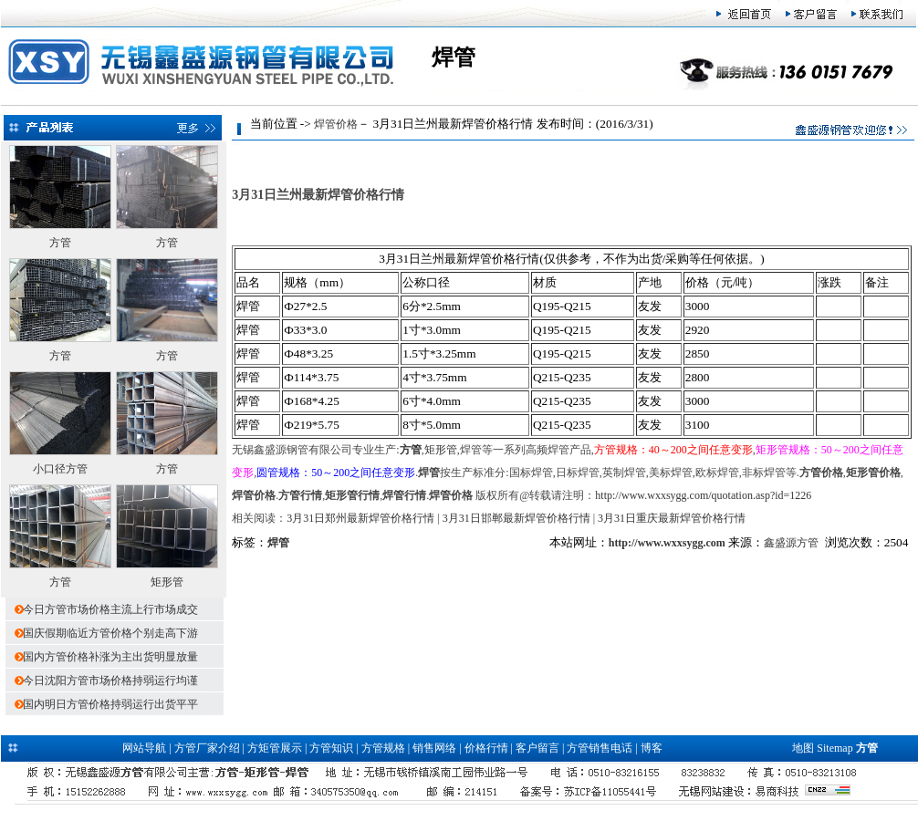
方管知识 (331, 748)
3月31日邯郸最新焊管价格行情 (516, 518)
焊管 (278, 542)
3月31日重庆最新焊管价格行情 (672, 518)
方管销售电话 (599, 748)
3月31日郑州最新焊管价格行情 (360, 518)
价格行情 (486, 748)
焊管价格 (336, 124)
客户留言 (537, 748)
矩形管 (167, 582)
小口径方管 (60, 468)
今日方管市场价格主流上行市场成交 (110, 609)
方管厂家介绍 (207, 748)
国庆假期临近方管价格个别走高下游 (110, 633)
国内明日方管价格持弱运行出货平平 (110, 704)
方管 (60, 242)
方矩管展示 (274, 748)
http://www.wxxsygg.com (667, 542)
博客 (651, 748)
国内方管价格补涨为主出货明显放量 (110, 656)
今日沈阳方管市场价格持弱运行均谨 (110, 680)
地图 (803, 748)
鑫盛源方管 (791, 542)
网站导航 (144, 748)
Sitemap (834, 748)
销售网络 (434, 748)
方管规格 (383, 748)
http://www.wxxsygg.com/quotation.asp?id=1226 (703, 495)
